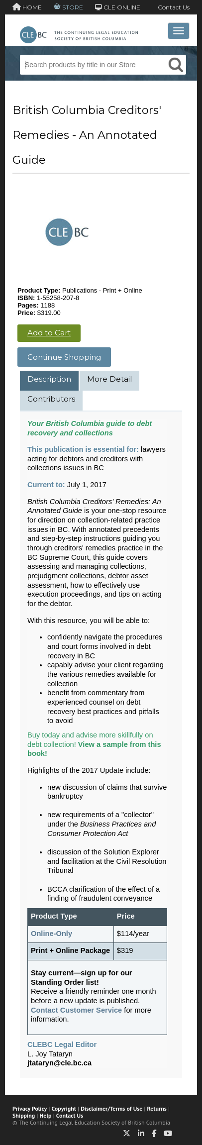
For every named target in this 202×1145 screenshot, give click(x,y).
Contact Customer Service (76, 1010)
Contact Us (174, 7)
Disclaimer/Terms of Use (111, 1108)
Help (46, 1115)
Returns (157, 1108)
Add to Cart (49, 332)
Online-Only (51, 933)
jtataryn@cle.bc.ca (59, 1063)
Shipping (23, 1115)
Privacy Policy (29, 1108)
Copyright (64, 1108)
